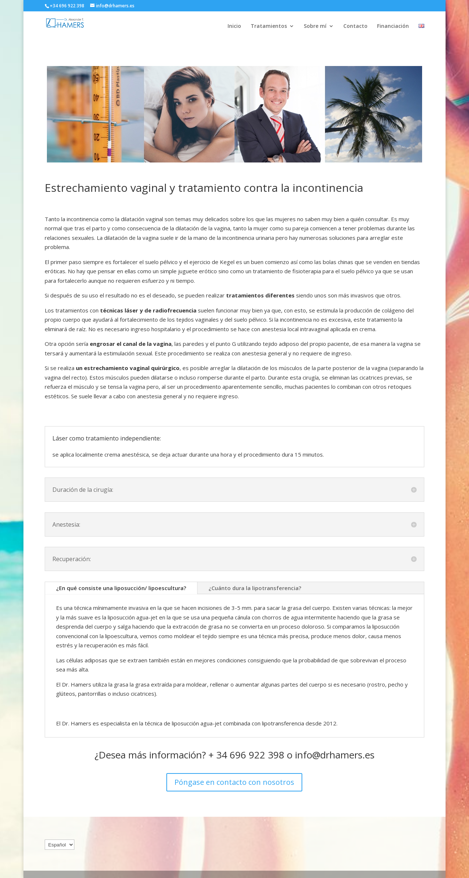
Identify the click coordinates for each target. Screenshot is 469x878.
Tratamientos (269, 26)
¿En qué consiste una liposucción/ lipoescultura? (121, 588)
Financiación (393, 26)
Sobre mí (315, 26)
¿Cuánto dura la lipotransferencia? (254, 588)
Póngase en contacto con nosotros (234, 782)
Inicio (234, 26)
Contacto (355, 26)
